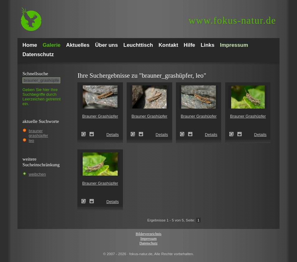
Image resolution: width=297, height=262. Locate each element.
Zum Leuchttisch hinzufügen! (92, 134)
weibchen (37, 174)
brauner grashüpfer (38, 133)
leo (31, 140)
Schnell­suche (35, 73)
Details (112, 134)
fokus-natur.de (232, 20)
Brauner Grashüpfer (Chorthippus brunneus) (85, 134)
